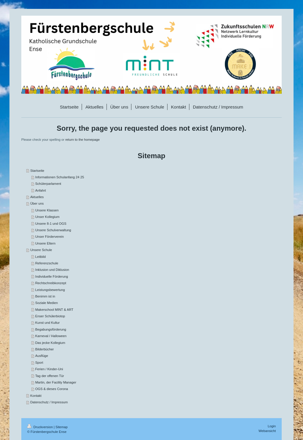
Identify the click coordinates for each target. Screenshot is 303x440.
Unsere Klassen (47, 210)
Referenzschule (46, 263)
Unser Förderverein (49, 236)
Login (272, 426)
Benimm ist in (45, 296)
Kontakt (35, 395)
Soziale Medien (46, 303)
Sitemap (62, 427)
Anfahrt (40, 190)
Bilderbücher (44, 349)
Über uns (36, 203)
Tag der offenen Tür (49, 376)
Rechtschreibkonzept (50, 283)
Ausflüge (41, 356)
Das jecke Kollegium (50, 342)
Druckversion (40, 427)
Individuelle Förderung (51, 276)
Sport (39, 362)
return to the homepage (82, 139)
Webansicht (267, 431)
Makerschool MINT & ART (54, 309)
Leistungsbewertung (50, 290)
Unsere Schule (41, 250)
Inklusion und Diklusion (52, 269)
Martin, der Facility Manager (55, 382)
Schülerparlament (48, 183)
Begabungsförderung (50, 329)
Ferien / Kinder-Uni (49, 369)
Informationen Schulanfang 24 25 (59, 177)
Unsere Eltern (45, 243)
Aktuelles (36, 197)
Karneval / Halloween (51, 336)
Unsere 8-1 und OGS (50, 223)
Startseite (37, 170)
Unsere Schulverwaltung (53, 230)
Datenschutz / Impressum (49, 402)
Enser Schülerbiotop (50, 316)
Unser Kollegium (47, 217)
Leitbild (40, 256)
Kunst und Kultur (47, 322)
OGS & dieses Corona (51, 389)
